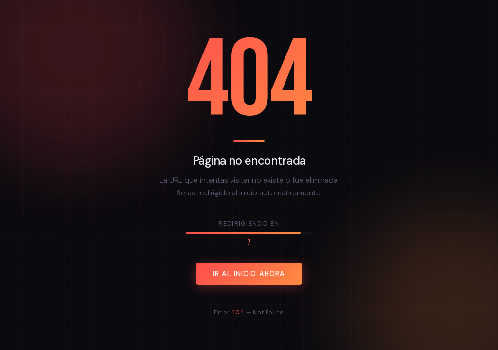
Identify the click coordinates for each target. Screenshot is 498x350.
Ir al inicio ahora (249, 274)
